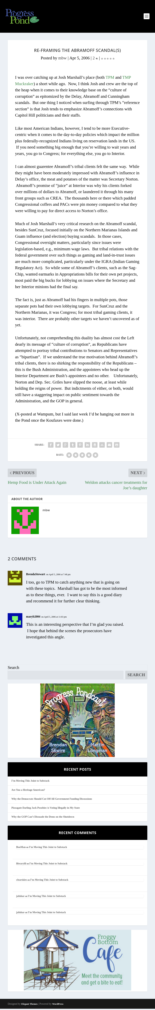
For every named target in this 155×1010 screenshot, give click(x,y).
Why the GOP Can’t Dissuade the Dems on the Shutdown (42, 818)
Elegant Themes (29, 1005)
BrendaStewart (35, 575)
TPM (110, 79)
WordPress (57, 1005)
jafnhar (20, 897)
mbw (62, 59)
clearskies (21, 881)
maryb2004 (33, 617)
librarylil (21, 864)
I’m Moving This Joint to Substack (30, 782)
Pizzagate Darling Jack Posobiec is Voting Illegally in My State (45, 809)
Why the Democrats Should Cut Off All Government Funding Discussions (51, 800)
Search (13, 669)
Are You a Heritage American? (28, 791)
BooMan (21, 848)
